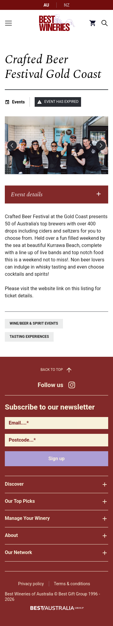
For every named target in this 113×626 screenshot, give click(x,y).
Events (18, 102)
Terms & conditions (72, 583)
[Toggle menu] (8, 23)
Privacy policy (31, 583)
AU (46, 5)
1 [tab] (51, 165)
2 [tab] (61, 165)
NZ (66, 5)
